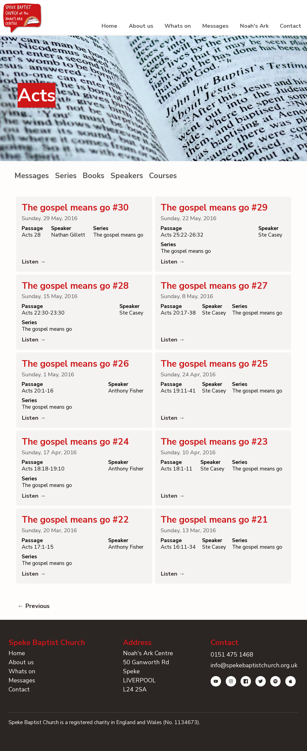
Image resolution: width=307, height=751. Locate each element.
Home (97, 27)
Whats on (169, 27)
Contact (289, 27)
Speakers (126, 178)
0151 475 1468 (231, 667)
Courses (163, 178)
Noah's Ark (251, 27)
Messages (210, 27)
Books (93, 178)
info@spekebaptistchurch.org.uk (253, 678)
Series (66, 178)
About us (131, 27)
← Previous (34, 618)
